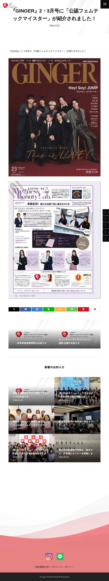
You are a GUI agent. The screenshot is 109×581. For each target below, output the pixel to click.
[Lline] (48, 309)
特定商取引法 (42, 567)
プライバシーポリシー (62, 567)
